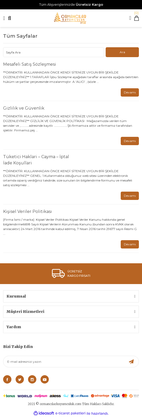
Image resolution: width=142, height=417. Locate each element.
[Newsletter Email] (71, 361)
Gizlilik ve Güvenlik (23, 108)
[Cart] (136, 18)
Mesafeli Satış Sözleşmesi (29, 64)
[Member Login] (130, 19)
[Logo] (70, 18)
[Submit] (131, 361)
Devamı (130, 92)
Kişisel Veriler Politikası (27, 211)
